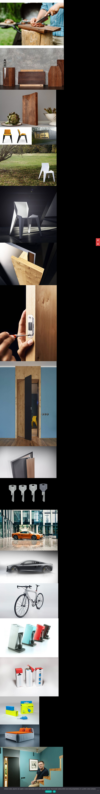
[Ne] (98, 790)
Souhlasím (48, 791)
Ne (54, 791)
